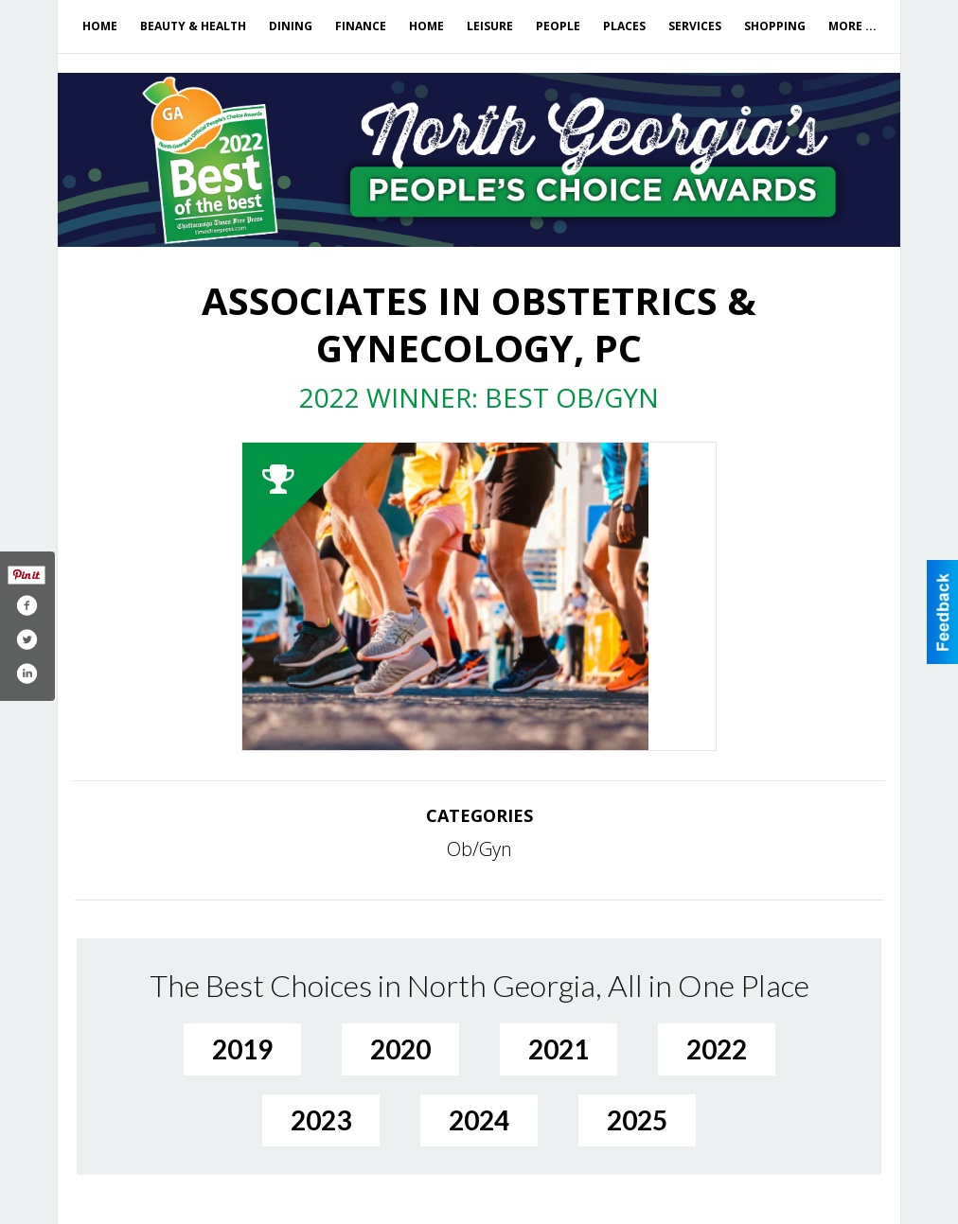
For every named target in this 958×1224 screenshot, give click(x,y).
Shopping (775, 26)
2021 (558, 1049)
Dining (290, 26)
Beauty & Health (193, 26)
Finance (360, 26)
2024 (479, 1120)
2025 (637, 1120)
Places (624, 26)
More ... (852, 26)
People (558, 26)
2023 (321, 1120)
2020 (400, 1049)
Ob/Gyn (479, 849)
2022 (716, 1049)
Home (99, 26)
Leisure (490, 26)
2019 (242, 1049)
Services (694, 26)
